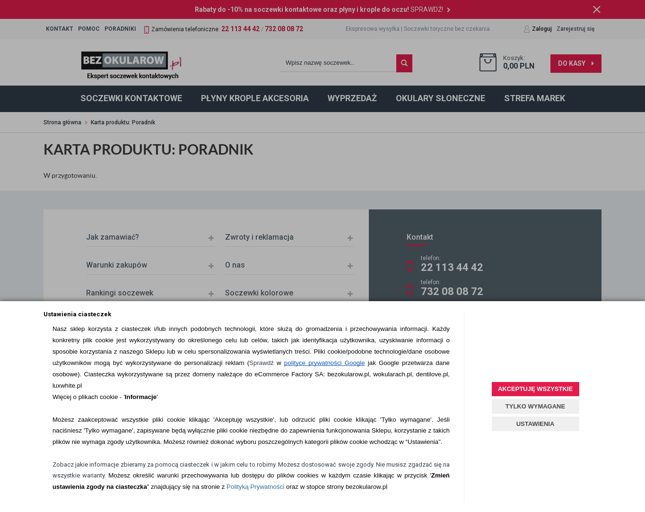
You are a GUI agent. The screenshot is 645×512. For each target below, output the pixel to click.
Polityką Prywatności (255, 486)
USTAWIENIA (535, 423)
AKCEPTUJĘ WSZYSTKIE (535, 388)
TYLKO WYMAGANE (535, 406)
